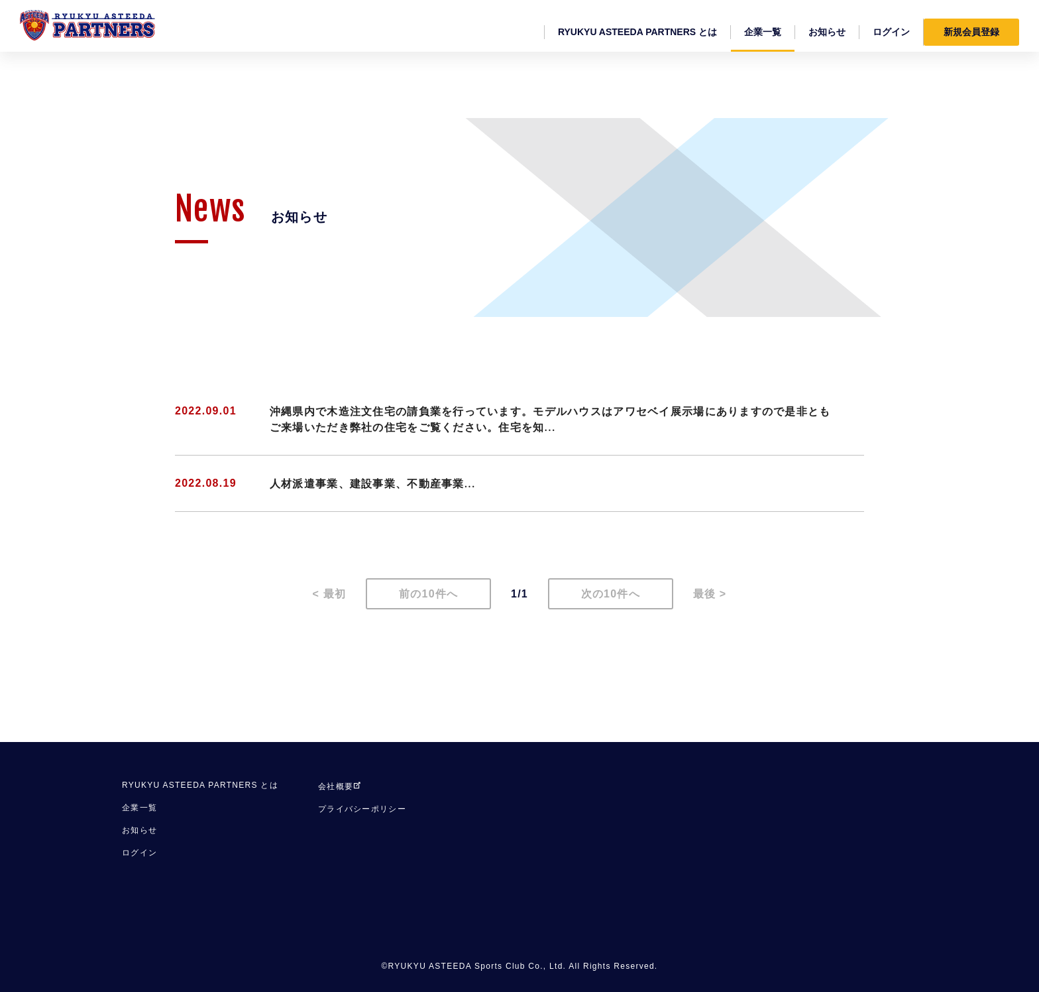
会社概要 (340, 786)
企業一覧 (139, 807)
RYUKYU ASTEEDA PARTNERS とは (200, 785)
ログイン (139, 852)
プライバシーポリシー (362, 809)
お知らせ (139, 830)
